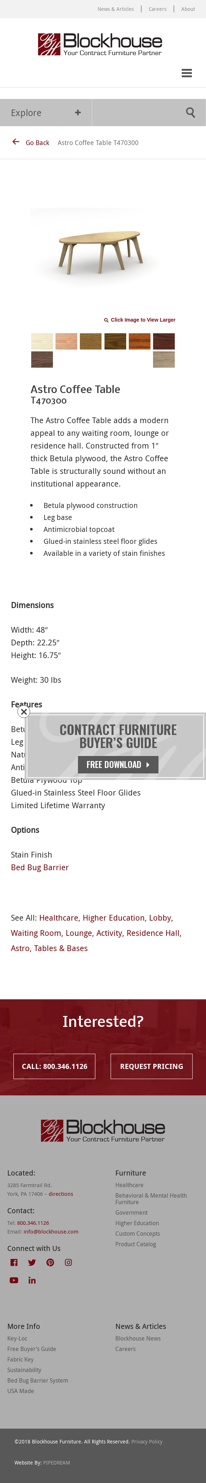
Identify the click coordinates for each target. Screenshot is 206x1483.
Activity (109, 933)
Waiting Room (36, 933)
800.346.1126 (33, 1222)
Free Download (118, 764)
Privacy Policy (146, 1441)
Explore (46, 113)
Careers (157, 8)
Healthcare (58, 917)
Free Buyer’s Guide (31, 1349)
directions (61, 1193)
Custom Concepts (137, 1234)
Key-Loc (17, 1338)
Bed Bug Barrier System (37, 1380)
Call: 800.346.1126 (13, 73)
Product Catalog (135, 1244)
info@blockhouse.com (51, 1231)
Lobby (160, 917)
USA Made (20, 1391)
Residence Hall (153, 933)
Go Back (30, 142)
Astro (20, 948)
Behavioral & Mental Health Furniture (151, 1198)
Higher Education (114, 917)
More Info (23, 1326)
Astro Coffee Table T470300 (98, 142)
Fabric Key (20, 1359)
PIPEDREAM (56, 1462)
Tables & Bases (61, 948)
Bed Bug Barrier (40, 867)
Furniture (130, 1173)
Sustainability (24, 1370)
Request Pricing (42, 73)
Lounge (79, 933)
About (188, 8)
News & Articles (116, 8)
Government (131, 1212)
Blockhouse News (138, 1338)
